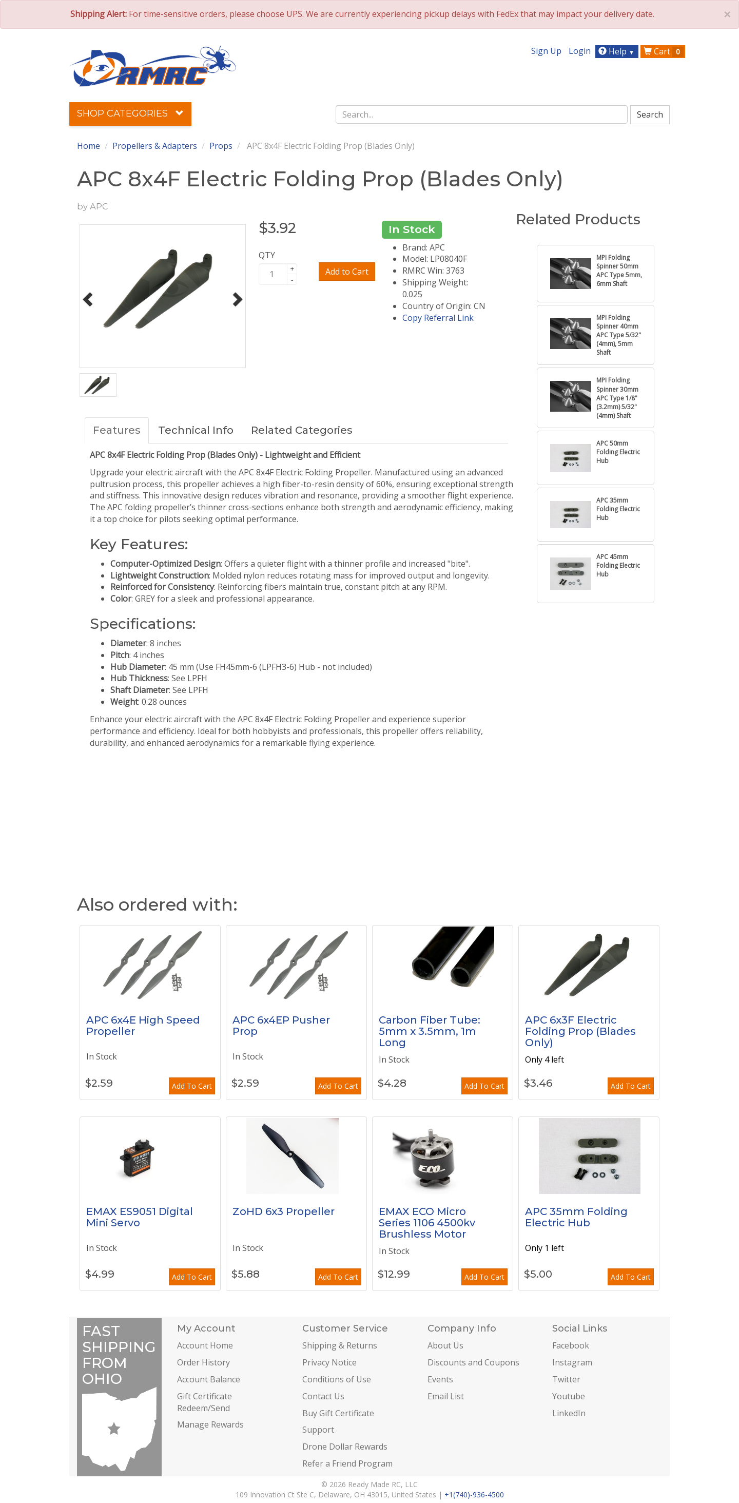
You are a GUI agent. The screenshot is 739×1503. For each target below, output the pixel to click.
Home (88, 145)
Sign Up (546, 50)
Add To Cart (192, 1086)
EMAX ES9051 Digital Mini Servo (139, 1217)
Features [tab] (117, 430)
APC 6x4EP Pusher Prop (281, 1025)
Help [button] (617, 51)
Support (318, 1429)
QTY (267, 255)
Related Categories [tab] (302, 430)
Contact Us (323, 1396)
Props (220, 145)
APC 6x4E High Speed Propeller (143, 1025)
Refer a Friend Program (347, 1463)
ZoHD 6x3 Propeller (283, 1211)
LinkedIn (569, 1413)
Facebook (570, 1345)
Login (580, 50)
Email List (445, 1396)
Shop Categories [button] (130, 113)
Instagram (572, 1362)
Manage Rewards (210, 1424)
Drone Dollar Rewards (344, 1446)
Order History (203, 1362)
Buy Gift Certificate (338, 1413)
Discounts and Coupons (473, 1362)
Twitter (566, 1379)
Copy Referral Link (438, 317)
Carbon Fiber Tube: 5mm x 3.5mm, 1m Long (429, 1031)
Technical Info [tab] (196, 430)
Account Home (205, 1345)
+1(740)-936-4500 (474, 1494)
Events (440, 1379)
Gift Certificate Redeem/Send (204, 1402)
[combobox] (482, 114)
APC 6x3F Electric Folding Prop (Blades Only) (580, 1031)
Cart (664, 51)
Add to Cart (346, 271)
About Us (445, 1345)
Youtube (568, 1396)
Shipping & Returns (339, 1345)
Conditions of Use (336, 1379)
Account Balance (208, 1379)
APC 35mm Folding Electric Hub (576, 1217)
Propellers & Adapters (154, 145)
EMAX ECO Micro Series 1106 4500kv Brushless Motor (427, 1222)
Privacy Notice (329, 1362)
